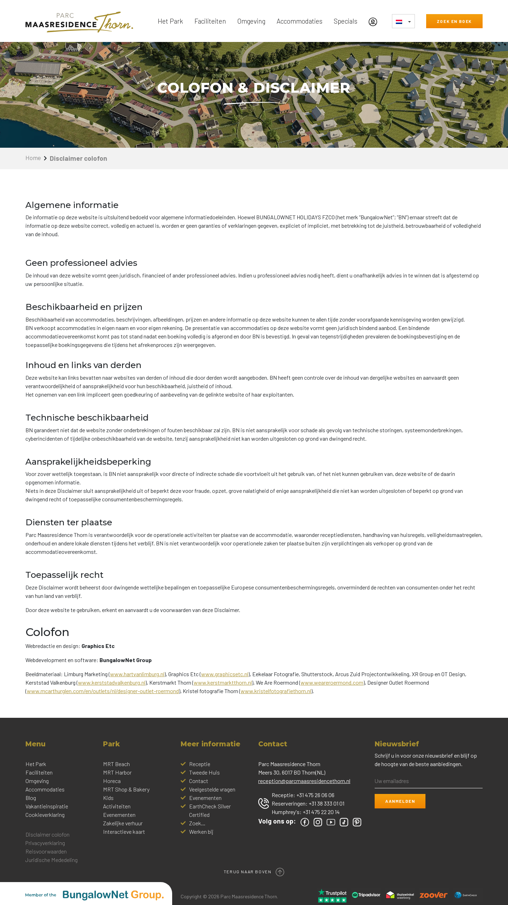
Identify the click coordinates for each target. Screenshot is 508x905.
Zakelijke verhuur (123, 823)
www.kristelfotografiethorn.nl (276, 690)
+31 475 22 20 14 (321, 811)
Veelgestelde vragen (212, 789)
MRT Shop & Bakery (126, 789)
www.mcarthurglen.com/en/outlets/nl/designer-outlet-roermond (103, 690)
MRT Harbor (117, 772)
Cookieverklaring (45, 814)
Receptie (199, 763)
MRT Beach (116, 763)
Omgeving (251, 21)
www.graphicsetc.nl (224, 674)
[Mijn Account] (375, 21)
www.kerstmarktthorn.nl (223, 682)
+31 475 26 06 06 (315, 794)
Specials (345, 21)
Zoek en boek (454, 21)
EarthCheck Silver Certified (210, 810)
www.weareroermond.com (332, 682)
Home (34, 158)
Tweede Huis (204, 772)
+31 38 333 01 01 (326, 803)
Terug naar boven (254, 868)
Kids (108, 797)
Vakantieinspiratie (46, 806)
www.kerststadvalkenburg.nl (111, 682)
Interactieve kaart (124, 831)
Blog (30, 797)
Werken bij (201, 831)
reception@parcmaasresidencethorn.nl (304, 780)
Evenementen (119, 814)
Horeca (112, 780)
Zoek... (197, 823)
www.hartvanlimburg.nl (137, 674)
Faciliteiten (210, 21)
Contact (198, 780)
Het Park (170, 21)
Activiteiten (117, 806)
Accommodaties (299, 21)
